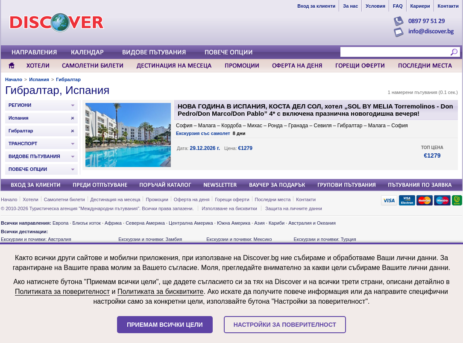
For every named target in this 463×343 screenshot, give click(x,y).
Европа (61, 223)
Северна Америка (145, 223)
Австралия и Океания (312, 223)
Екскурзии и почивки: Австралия (36, 239)
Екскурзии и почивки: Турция (324, 239)
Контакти (306, 199)
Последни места (273, 199)
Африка (113, 223)
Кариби (276, 223)
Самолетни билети (64, 199)
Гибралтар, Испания (57, 90)
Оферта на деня (192, 199)
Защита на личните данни (293, 208)
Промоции (157, 199)
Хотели (30, 199)
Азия (259, 223)
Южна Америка (233, 223)
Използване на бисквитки (229, 208)
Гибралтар (68, 79)
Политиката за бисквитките (160, 291)
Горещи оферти (232, 199)
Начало (13, 79)
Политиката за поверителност (62, 291)
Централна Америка (191, 223)
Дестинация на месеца (116, 199)
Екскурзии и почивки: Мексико (239, 239)
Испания (39, 79)
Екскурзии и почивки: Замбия (150, 239)
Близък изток (87, 223)
